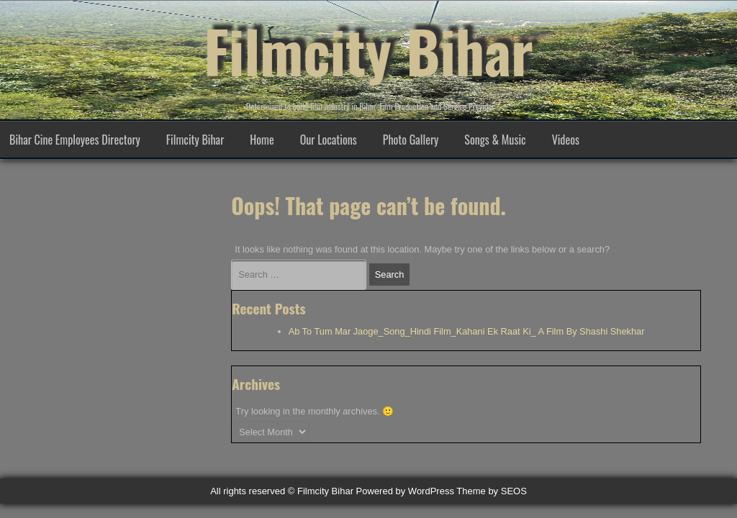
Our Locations (328, 139)
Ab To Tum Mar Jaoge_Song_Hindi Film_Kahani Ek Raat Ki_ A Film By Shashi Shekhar (467, 331)
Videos (565, 139)
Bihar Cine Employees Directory (74, 139)
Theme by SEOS (491, 491)
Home (261, 139)
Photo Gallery (411, 139)
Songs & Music (494, 139)
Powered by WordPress (405, 491)
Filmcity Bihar (368, 50)
